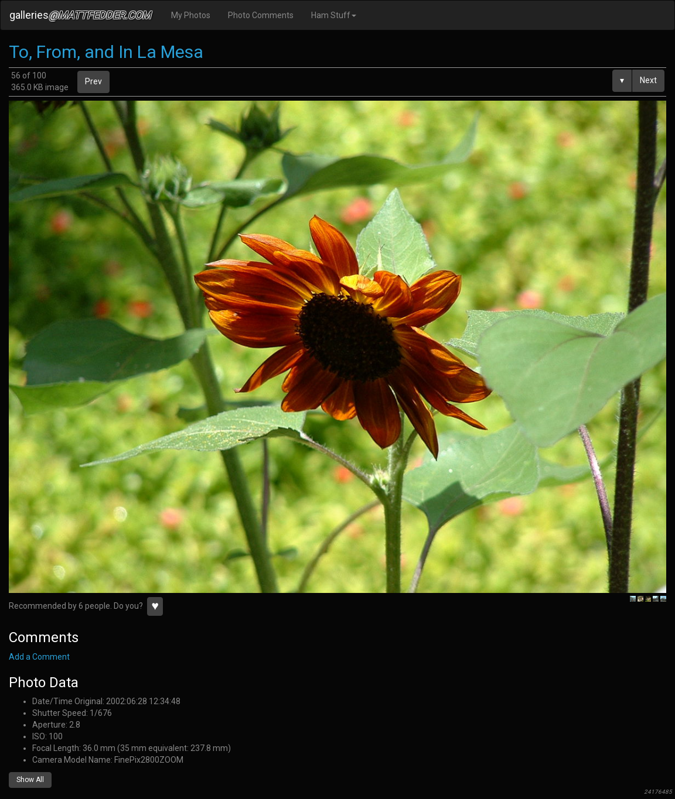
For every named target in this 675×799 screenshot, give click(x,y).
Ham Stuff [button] (333, 15)
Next (648, 80)
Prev (93, 81)
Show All (30, 780)
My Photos (190, 15)
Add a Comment (39, 656)
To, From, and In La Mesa (106, 52)
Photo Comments (261, 15)
